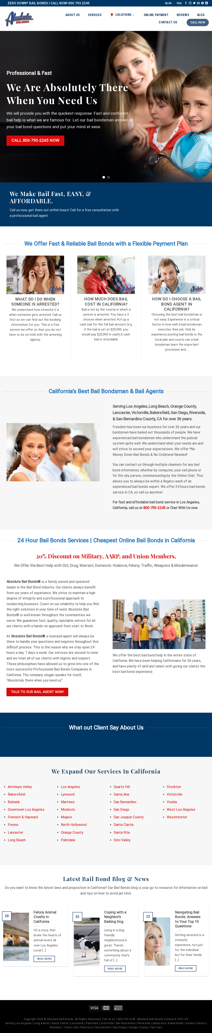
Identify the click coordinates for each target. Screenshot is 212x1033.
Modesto (68, 809)
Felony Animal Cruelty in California (45, 917)
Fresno (13, 825)
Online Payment (156, 15)
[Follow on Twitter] (194, 3)
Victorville (174, 794)
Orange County (72, 832)
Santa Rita (122, 832)
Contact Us (168, 22)
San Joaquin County (129, 817)
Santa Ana (121, 794)
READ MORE (44, 958)
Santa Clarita (123, 825)
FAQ (179, 3)
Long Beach (17, 840)
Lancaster (15, 832)
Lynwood (67, 794)
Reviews (183, 15)
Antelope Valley (20, 787)
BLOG (168, 3)
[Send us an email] (198, 3)
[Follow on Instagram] (190, 3)
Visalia (172, 802)
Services (95, 15)
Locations (122, 15)
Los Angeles (70, 787)
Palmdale (68, 840)
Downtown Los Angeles (26, 809)
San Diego (121, 809)
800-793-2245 (154, 508)
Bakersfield (16, 794)
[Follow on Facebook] (185, 3)
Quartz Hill (122, 787)
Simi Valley (122, 840)
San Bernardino (125, 802)
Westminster (177, 817)
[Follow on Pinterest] (202, 3)
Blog (201, 15)
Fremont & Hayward (23, 817)
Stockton (174, 787)
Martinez (68, 802)
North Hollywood (74, 825)
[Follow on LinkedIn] (206, 3)
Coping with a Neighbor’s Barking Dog (115, 917)
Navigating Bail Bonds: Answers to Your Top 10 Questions (187, 919)
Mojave (66, 817)
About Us (72, 15)
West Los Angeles (181, 809)
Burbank (14, 802)
